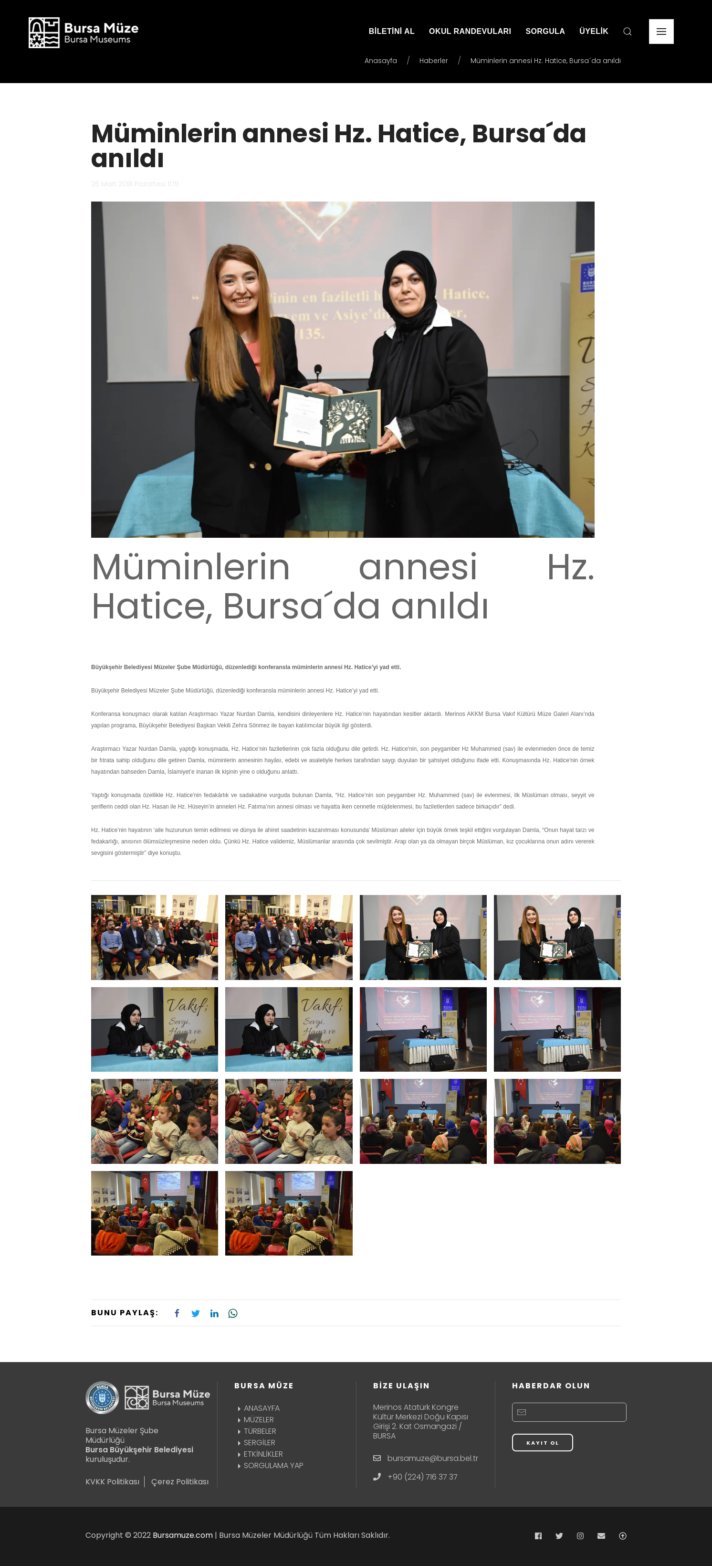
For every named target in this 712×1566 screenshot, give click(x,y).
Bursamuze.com (183, 1535)
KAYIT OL (542, 1443)
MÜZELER (254, 1419)
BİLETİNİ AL (392, 31)
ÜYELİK (593, 31)
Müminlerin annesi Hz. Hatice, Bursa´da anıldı (338, 146)
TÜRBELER (255, 1431)
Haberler (433, 60)
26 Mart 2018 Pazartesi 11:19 (135, 184)
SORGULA (545, 31)
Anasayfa (381, 60)
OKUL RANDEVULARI (470, 31)
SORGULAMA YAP (269, 1465)
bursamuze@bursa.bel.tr (432, 1458)
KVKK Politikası (112, 1481)
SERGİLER (254, 1442)
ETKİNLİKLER (258, 1454)
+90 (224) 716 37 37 (422, 1476)
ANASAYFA (257, 1408)
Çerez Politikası (180, 1481)
